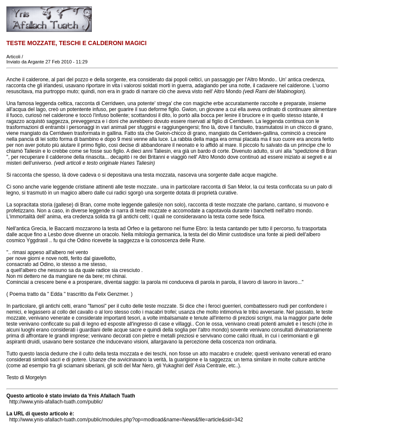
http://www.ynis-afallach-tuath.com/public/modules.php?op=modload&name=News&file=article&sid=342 (126, 420)
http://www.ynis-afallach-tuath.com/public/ (56, 402)
